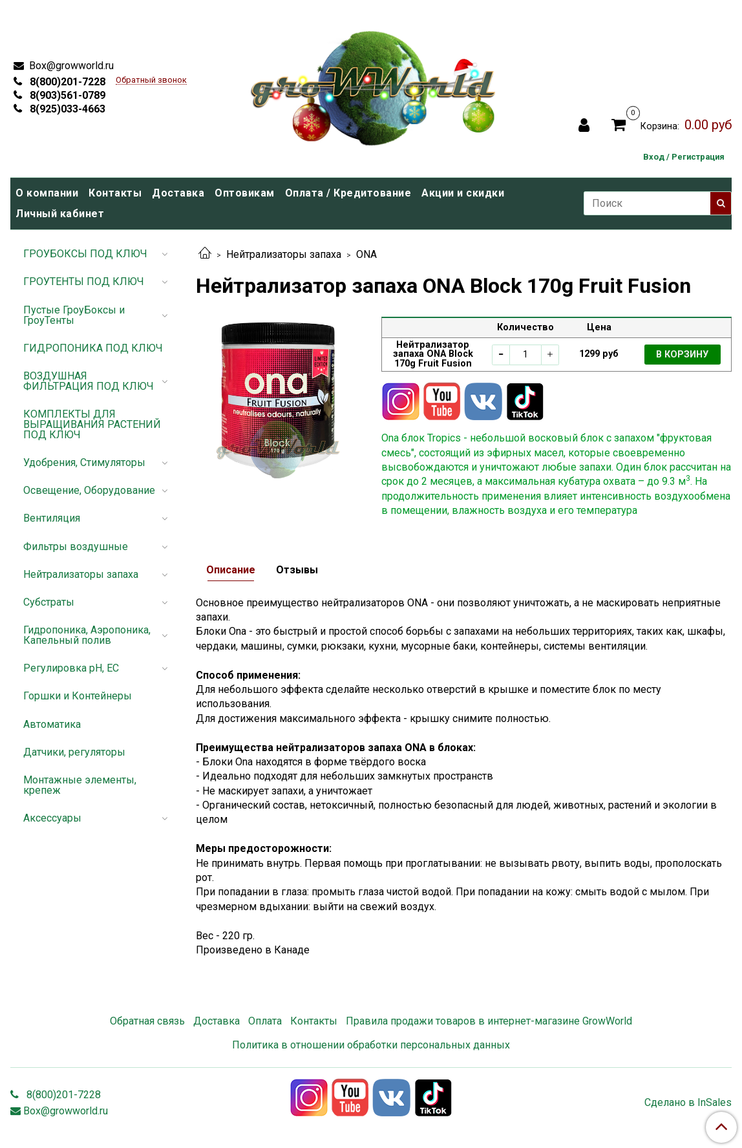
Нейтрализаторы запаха (283, 254)
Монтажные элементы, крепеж (79, 785)
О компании (47, 193)
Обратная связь (147, 1021)
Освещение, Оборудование (89, 490)
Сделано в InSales (688, 1103)
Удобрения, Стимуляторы (84, 462)
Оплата (265, 1021)
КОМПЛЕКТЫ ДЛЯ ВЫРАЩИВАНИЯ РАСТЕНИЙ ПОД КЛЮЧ (92, 424)
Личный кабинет (60, 213)
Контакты (115, 193)
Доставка (178, 193)
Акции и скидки (462, 193)
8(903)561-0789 (66, 95)
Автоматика (52, 724)
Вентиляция (51, 518)
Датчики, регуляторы (74, 752)
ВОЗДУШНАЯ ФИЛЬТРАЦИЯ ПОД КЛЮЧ (88, 381)
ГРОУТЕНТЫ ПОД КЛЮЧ (83, 281)
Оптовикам (245, 193)
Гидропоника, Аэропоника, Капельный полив (87, 635)
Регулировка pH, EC (71, 668)
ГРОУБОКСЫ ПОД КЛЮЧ (85, 254)
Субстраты (48, 602)
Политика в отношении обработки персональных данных (371, 1045)
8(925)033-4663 (66, 108)
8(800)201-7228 (66, 81)
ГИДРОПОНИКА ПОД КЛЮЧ (93, 348)
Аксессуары (52, 818)
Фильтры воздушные (75, 546)
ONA (366, 254)
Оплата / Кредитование (348, 193)
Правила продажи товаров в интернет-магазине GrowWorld (489, 1021)
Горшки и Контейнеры (77, 696)
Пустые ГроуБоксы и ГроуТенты (74, 315)
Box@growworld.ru (70, 65)
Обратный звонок (151, 80)
